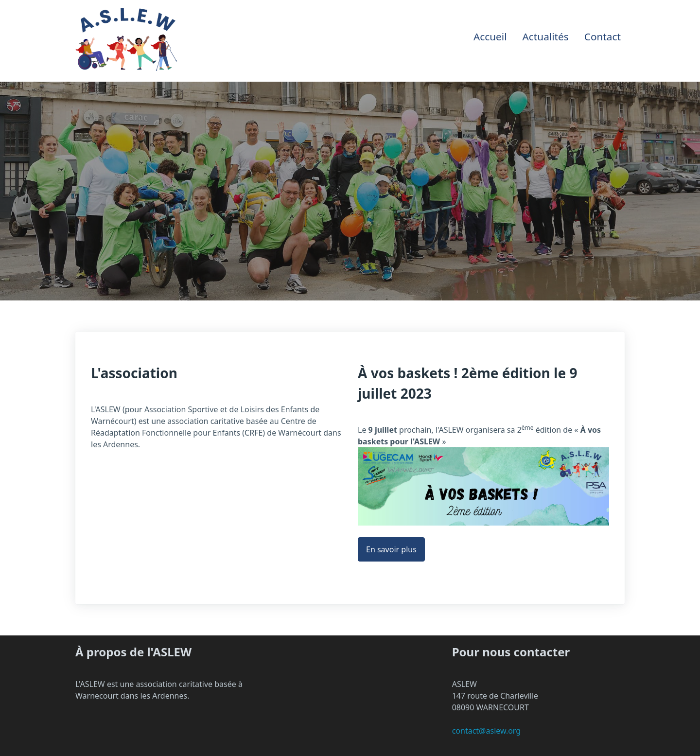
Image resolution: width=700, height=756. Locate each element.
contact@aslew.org (486, 730)
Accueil (490, 36)
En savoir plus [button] (391, 549)
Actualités (546, 36)
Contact (602, 36)
